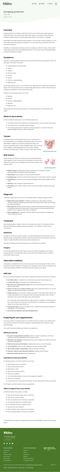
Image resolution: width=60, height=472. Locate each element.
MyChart (5, 452)
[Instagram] (9, 443)
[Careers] (42, 4)
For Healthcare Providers (28, 460)
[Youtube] (12, 443)
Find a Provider (7, 456)
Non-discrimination (29, 464)
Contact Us (25, 450)
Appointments (6, 450)
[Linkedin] (7, 443)
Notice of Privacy (21, 467)
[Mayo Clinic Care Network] (49, 448)
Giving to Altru (26, 454)
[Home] (34, 4)
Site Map (5, 467)
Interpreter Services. (38, 464)
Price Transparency (30, 467)
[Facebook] (4, 443)
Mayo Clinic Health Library (28, 458)
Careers (25, 452)
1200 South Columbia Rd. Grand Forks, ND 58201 (10, 437)
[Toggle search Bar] (49, 4)
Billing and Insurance (8, 454)
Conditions (7, 14)
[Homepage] (8, 433)
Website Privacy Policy (12, 467)
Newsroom (25, 456)
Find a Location (7, 458)
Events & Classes (7, 460)
